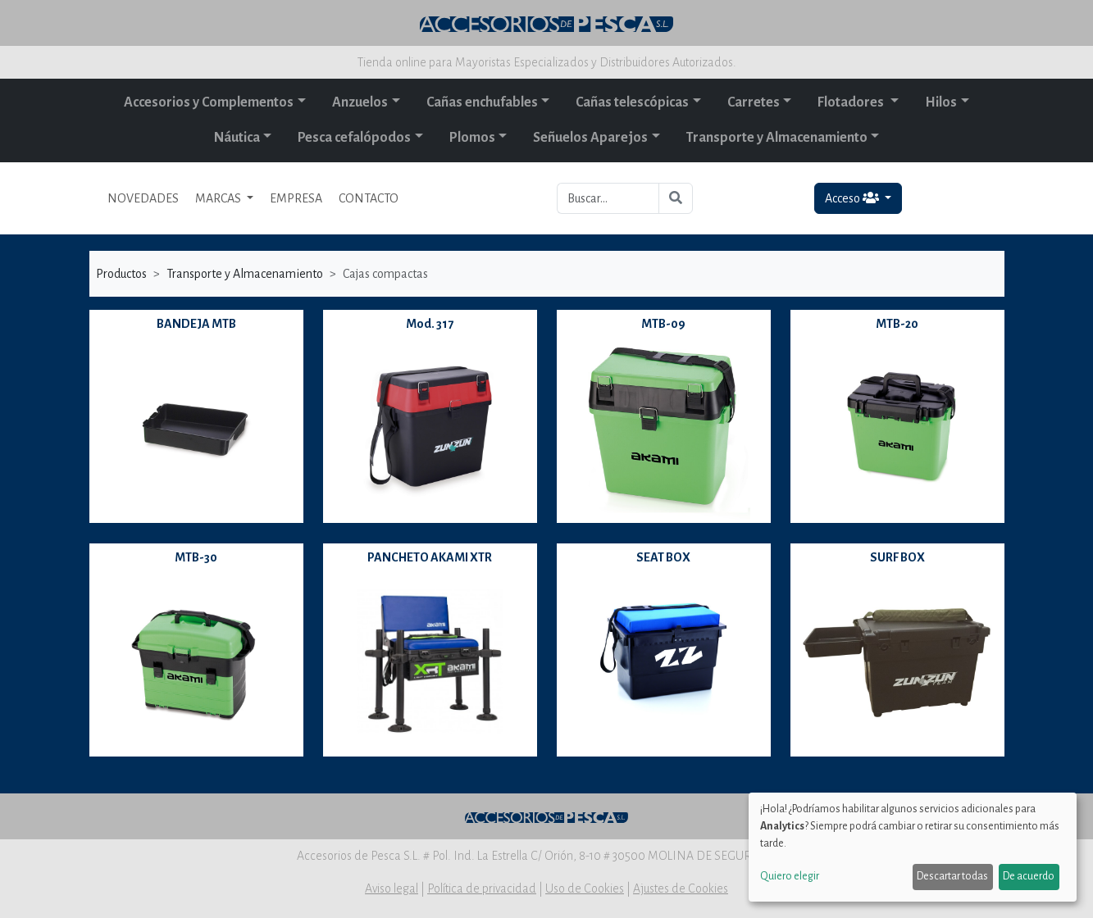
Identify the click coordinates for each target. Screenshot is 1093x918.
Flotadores (851, 102)
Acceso (853, 198)
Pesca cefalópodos (354, 137)
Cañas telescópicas (632, 102)
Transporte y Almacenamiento (777, 137)
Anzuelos (360, 102)
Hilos (941, 102)
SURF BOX (897, 557)
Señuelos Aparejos (590, 137)
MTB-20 (897, 323)
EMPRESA (296, 198)
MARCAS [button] (219, 198)
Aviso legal (391, 888)
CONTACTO (368, 198)
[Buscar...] (608, 198)
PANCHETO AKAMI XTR (429, 557)
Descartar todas (952, 876)
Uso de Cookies (584, 888)
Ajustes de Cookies (680, 888)
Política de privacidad (481, 888)
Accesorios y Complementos (209, 102)
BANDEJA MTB (196, 323)
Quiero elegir (789, 876)
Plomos (472, 137)
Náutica (237, 137)
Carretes (753, 102)
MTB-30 (196, 557)
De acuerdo (1028, 876)
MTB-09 (663, 323)
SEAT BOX (663, 557)
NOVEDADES (143, 198)
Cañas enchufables (482, 102)
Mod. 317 (429, 323)
